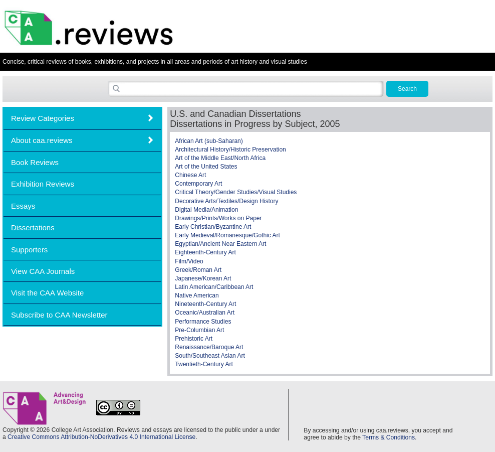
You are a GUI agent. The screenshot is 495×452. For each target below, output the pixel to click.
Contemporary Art (198, 183)
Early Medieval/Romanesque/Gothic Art (227, 235)
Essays (23, 206)
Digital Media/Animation (206, 209)
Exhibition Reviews (42, 184)
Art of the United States (206, 166)
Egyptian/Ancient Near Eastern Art (220, 243)
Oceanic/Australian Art (204, 312)
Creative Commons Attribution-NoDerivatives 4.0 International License (101, 436)
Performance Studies (203, 321)
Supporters (29, 249)
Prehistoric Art (193, 338)
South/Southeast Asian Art (209, 355)
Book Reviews (35, 162)
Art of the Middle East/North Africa (220, 158)
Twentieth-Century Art (203, 364)
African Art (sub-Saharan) (208, 140)
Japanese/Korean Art (203, 278)
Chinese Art (190, 175)
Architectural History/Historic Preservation (230, 149)
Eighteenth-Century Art (205, 252)
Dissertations (33, 227)
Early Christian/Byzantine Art (213, 226)
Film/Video (189, 261)
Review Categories (42, 118)
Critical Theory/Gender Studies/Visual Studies (236, 192)
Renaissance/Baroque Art (209, 347)
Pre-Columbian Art (199, 330)
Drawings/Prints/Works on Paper (218, 218)
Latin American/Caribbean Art (214, 286)
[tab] (82, 118)
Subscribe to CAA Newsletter (59, 315)
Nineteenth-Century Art (205, 304)
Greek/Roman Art (198, 269)
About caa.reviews (42, 140)
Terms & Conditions (388, 437)
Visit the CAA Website (47, 292)
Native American (196, 295)
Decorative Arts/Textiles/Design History (226, 201)
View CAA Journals (43, 271)
